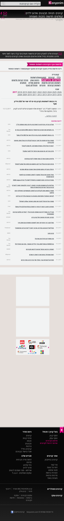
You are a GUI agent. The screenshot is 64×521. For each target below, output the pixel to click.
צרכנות (29, 446)
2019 (24, 92)
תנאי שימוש (53, 470)
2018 (20, 92)
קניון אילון (22, 491)
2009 (24, 94)
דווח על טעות (52, 467)
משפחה (33, 16)
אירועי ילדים (32, 13)
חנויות (51, 13)
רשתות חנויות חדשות (51, 83)
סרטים (29, 462)
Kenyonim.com (32, 512)
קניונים (59, 13)
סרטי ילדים (27, 467)
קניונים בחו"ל (26, 448)
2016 (59, 94)
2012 (39, 94)
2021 (34, 92)
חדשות (49, 16)
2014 (49, 94)
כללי (58, 77)
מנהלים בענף (31, 85)
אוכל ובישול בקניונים (24, 451)
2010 (29, 94)
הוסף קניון (54, 435)
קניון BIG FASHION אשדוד (22, 489)
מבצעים (43, 13)
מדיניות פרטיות (52, 475)
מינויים (42, 85)
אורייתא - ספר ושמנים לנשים (20, 470)
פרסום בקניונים (52, 440)
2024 (49, 92)
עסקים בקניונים (26, 495)
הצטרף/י (5, 14)
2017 (15, 92)
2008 (20, 94)
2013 (44, 94)
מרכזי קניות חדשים (20, 80)
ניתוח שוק (34, 80)
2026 (59, 92)
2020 (29, 92)
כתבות (41, 16)
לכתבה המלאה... (51, 116)
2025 (54, 92)
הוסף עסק (54, 438)
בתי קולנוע (27, 465)
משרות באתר (52, 478)
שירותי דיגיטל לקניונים (49, 443)
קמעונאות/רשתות (38, 77)
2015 (54, 94)
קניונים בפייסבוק (51, 459)
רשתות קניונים (54, 85)
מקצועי (59, 19)
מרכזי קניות (27, 438)
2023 (44, 92)
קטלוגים (58, 16)
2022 (39, 92)
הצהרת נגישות (52, 472)
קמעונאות (20, 498)
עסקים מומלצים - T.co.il (22, 473)
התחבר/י (3, 19)
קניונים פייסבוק (17, 512)
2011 (34, 94)
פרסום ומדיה (33, 83)
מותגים (23, 83)
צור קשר (54, 464)
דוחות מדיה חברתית (24, 459)
